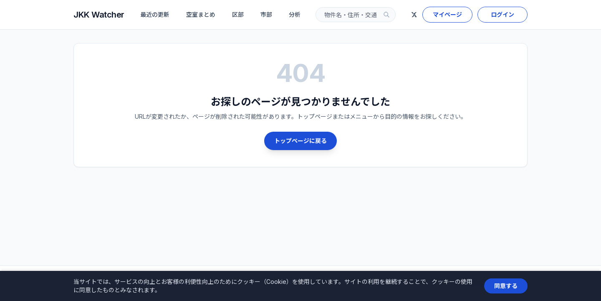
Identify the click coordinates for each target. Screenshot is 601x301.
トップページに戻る (300, 140)
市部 (266, 14)
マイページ (447, 14)
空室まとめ (200, 14)
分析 (294, 14)
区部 (238, 14)
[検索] (386, 14)
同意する (506, 285)
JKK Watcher (98, 15)
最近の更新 (154, 14)
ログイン (502, 14)
